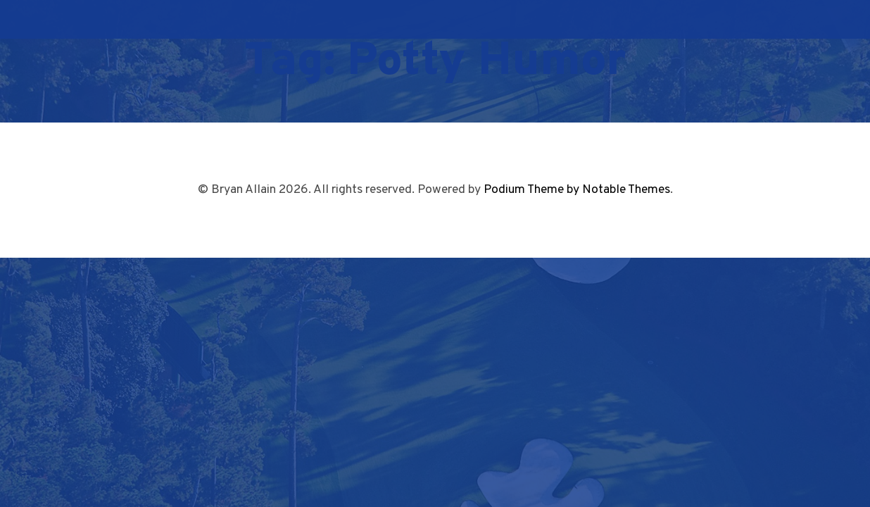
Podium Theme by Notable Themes (577, 190)
